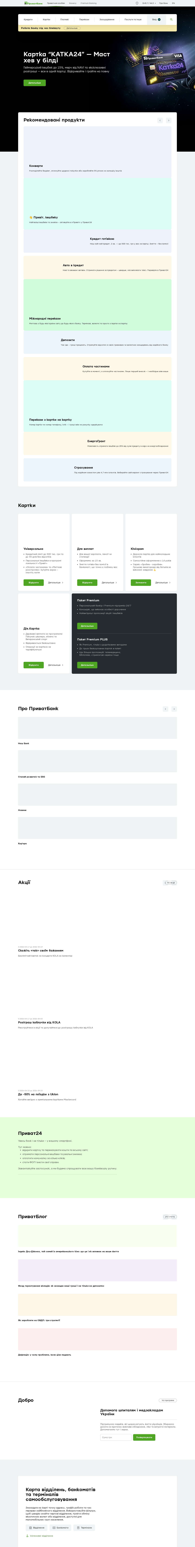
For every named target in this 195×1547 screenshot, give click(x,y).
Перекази (84, 19)
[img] (33, 3)
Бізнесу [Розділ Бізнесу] (73, 3)
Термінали (84, 1527)
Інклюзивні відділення (39, 1536)
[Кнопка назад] (160, 120)
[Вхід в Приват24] (156, 19)
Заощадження (107, 19)
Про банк (163, 3)
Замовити (141, 582)
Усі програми (168, 1400)
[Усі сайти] (20, 3)
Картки (46, 19)
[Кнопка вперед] (168, 120)
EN (173, 3)
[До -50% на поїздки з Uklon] (97, 1070)
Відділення (36, 1527)
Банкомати (60, 1527)
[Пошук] (171, 19)
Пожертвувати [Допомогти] (144, 1437)
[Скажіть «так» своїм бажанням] (97, 927)
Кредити (28, 19)
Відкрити (34, 582)
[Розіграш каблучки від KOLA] (97, 998)
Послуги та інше (133, 19)
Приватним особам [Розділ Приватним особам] (56, 3)
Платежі (64, 19)
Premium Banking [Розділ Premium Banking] (88, 3)
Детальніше (72, 28)
